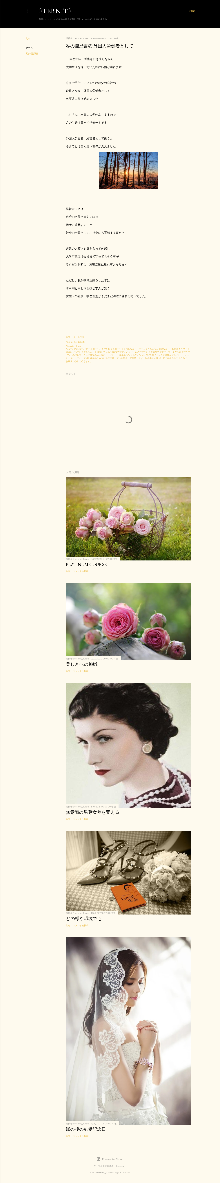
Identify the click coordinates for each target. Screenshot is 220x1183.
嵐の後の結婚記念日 (86, 1129)
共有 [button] (28, 38)
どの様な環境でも (84, 918)
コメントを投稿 (80, 571)
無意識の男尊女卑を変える (92, 812)
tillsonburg (120, 1166)
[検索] (192, 11)
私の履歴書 (32, 53)
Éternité (55, 11)
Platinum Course (86, 564)
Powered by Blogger (110, 1159)
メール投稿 (78, 337)
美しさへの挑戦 (81, 664)
